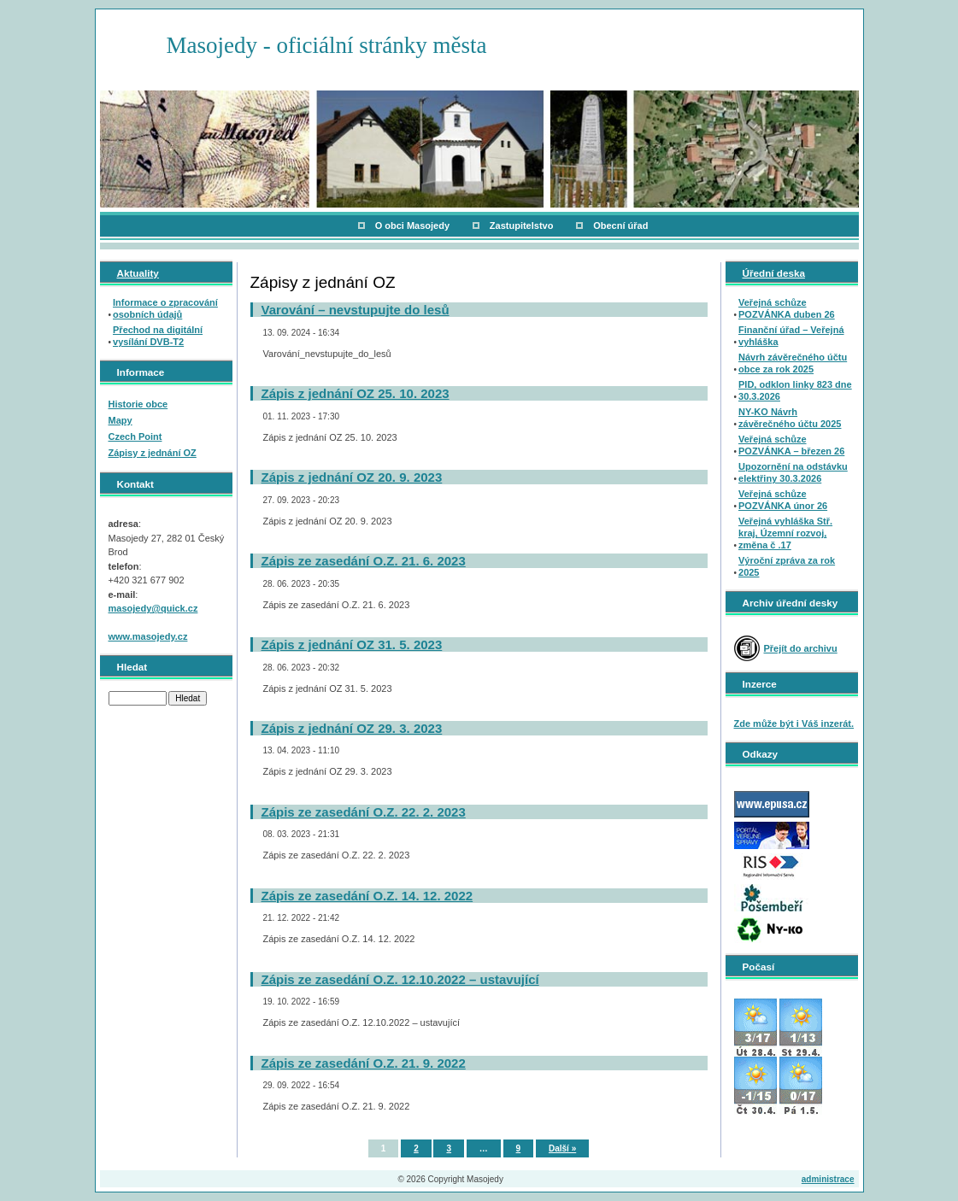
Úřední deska (774, 272)
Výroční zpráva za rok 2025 (786, 566)
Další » (562, 1148)
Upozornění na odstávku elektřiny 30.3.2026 (793, 472)
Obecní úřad (620, 225)
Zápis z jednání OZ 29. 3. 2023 (352, 728)
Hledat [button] (187, 698)
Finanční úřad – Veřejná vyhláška (791, 336)
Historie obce (138, 404)
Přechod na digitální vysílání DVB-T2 (158, 336)
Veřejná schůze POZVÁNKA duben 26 (786, 308)
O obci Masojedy (412, 225)
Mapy (120, 420)
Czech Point (135, 436)
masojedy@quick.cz (153, 608)
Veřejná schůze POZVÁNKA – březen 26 (791, 445)
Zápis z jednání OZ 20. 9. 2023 (352, 477)
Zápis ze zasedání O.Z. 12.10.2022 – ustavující (400, 979)
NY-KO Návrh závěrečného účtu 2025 (789, 418)
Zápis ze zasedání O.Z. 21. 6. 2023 (364, 561)
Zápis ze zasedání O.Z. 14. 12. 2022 (367, 895)
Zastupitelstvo (522, 225)
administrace (828, 1179)
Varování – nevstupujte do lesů (356, 309)
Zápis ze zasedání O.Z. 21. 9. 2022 (364, 1063)
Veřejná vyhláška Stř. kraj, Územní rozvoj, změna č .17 (785, 533)
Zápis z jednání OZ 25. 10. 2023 (356, 393)
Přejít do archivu (801, 648)
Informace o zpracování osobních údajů (165, 308)
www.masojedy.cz (148, 636)
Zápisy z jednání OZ (153, 453)
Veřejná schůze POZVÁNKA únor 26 (782, 500)
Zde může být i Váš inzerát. (794, 723)
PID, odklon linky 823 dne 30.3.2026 (795, 390)
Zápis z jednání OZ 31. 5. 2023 (352, 644)
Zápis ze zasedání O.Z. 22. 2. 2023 (364, 812)
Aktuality (138, 272)
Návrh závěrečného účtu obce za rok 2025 (792, 363)
